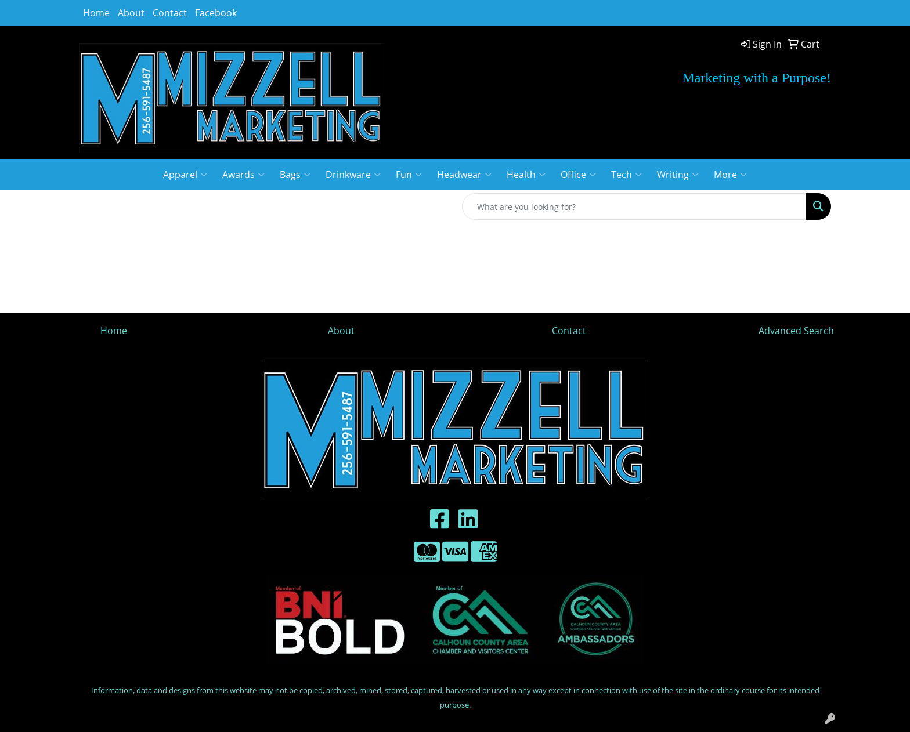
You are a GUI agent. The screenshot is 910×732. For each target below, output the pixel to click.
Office (578, 175)
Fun (409, 175)
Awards (243, 175)
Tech (626, 175)
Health (526, 175)
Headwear (464, 175)
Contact (170, 12)
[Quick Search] (634, 206)
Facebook (216, 12)
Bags (295, 175)
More (730, 175)
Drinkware (353, 175)
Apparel (185, 175)
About (131, 12)
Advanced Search (796, 330)
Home (96, 12)
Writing (678, 175)
